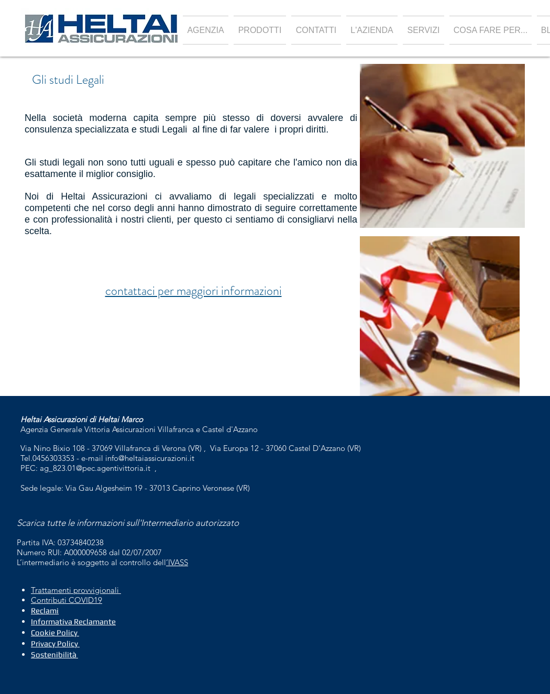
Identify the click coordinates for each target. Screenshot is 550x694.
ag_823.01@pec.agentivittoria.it (95, 468)
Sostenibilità (53, 654)
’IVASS (177, 562)
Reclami (45, 610)
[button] (260, 30)
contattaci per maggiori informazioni (193, 291)
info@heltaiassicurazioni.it (149, 458)
